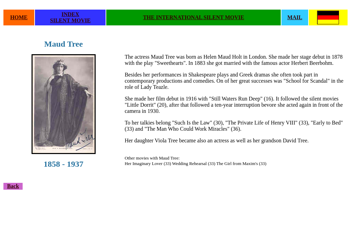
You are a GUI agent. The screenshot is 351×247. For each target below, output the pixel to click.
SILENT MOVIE (70, 20)
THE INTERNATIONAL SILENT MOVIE (193, 17)
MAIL (294, 17)
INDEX (70, 14)
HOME (19, 17)
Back (13, 186)
